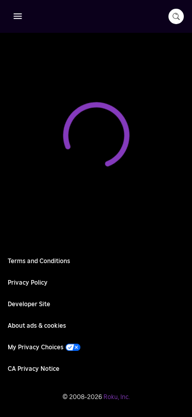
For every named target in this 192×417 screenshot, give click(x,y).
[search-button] (176, 16)
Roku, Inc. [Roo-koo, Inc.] (116, 397)
